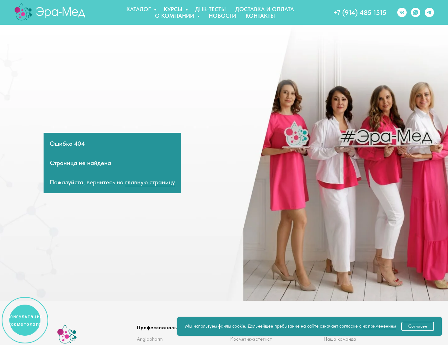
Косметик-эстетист (251, 339)
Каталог (139, 9)
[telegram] (429, 12)
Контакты (260, 15)
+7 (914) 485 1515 (359, 12)
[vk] (402, 12)
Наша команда (340, 339)
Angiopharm (150, 339)
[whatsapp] (415, 12)
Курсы (174, 9)
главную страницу (150, 182)
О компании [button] (175, 15)
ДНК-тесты (210, 9)
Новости (222, 15)
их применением (379, 326)
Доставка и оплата (264, 9)
